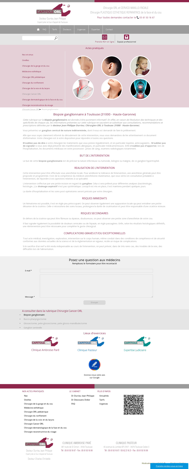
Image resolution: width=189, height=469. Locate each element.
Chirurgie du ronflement (33, 82)
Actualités (104, 400)
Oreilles (25, 60)
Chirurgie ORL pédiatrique (33, 77)
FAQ (44, 29)
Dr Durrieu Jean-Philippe (82, 400)
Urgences (81, 29)
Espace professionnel (126, 40)
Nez (26, 400)
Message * (30, 301)
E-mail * (28, 270)
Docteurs (67, 29)
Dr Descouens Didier (80, 404)
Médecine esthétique (31, 71)
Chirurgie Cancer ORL (31, 94)
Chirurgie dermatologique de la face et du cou (42, 99)
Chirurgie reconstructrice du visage (37, 105)
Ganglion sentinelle (33, 332)
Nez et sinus (27, 54)
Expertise (96, 29)
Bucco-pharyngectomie (35, 323)
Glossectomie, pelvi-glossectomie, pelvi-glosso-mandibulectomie (55, 327)
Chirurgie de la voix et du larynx (36, 88)
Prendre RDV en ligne (104, 40)
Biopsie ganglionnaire (34, 319)
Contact (109, 29)
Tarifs (54, 29)
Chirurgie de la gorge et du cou (35, 66)
